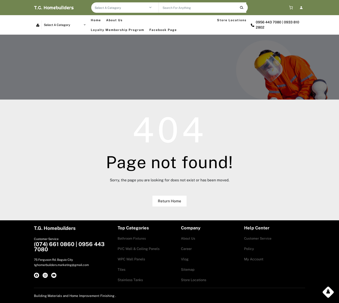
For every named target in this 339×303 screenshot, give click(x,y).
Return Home (169, 201)
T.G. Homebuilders (54, 8)
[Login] (301, 7)
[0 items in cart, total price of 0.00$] (290, 7)
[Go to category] (150, 7)
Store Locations (231, 20)
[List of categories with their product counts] (122, 8)
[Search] (241, 7)
